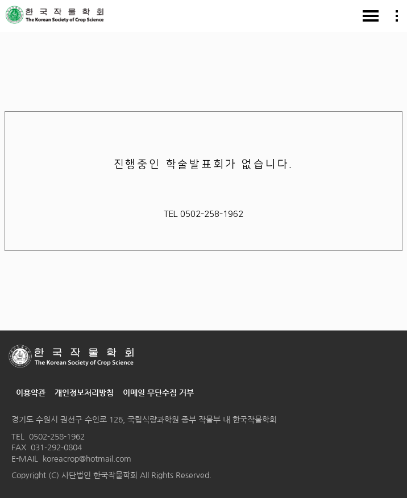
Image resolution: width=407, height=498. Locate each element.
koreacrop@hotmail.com (87, 459)
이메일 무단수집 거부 (158, 393)
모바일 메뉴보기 (371, 16)
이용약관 (30, 393)
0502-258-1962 (57, 437)
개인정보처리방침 (84, 393)
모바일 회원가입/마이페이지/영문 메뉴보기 (397, 16)
